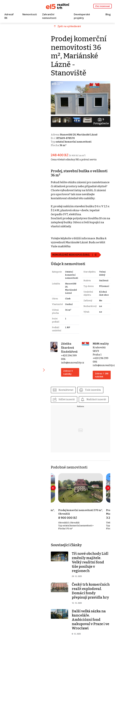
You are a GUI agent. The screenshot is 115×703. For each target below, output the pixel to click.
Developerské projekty (82, 16)
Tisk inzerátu (93, 390)
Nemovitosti (29, 14)
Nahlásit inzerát (96, 399)
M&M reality (101, 343)
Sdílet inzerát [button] (67, 399)
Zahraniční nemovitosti (49, 16)
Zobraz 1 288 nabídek (101, 375)
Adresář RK (9, 16)
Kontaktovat (66, 390)
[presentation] (53, 488)
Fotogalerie (101, 121)
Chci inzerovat (102, 6)
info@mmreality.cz (72, 362)
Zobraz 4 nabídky (68, 372)
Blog (108, 14)
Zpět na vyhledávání (69, 26)
